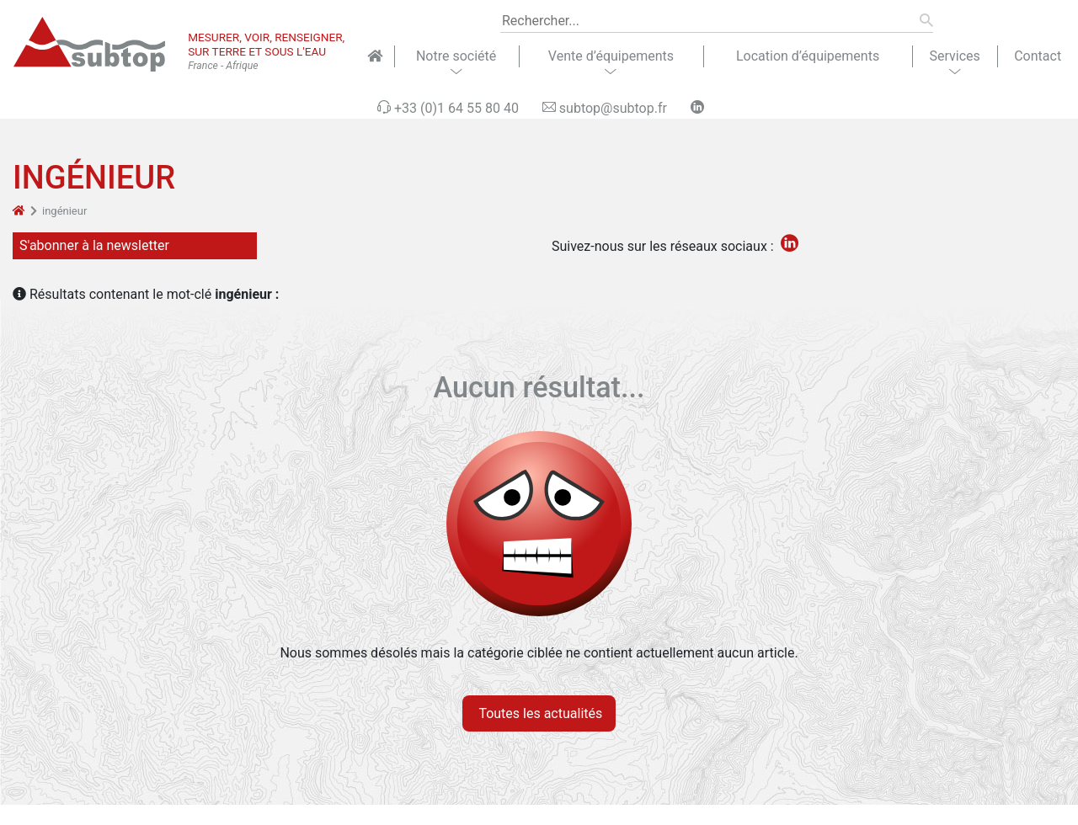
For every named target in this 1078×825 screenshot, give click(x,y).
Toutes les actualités (539, 713)
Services (954, 56)
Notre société (456, 56)
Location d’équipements (807, 56)
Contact (1037, 56)
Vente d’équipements (611, 56)
